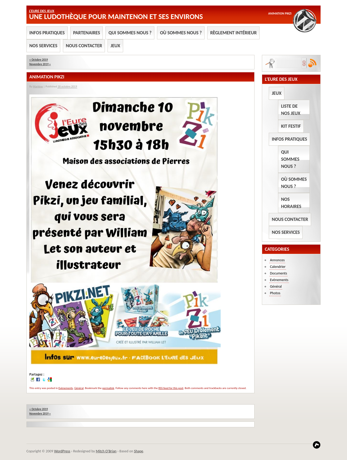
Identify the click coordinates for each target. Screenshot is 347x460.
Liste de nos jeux (290, 109)
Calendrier (277, 266)
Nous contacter (84, 46)
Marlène (38, 86)
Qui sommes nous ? (129, 33)
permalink (108, 388)
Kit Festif (291, 126)
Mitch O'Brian (106, 451)
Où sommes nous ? (181, 33)
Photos (275, 293)
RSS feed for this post (171, 388)
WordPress (62, 451)
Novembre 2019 (40, 64)
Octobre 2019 (38, 59)
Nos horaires (291, 202)
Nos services (43, 46)
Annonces (277, 260)
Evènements (65, 388)
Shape (138, 451)
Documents (278, 273)
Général (79, 388)
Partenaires (86, 33)
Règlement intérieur (233, 33)
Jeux (115, 46)
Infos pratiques (47, 33)
